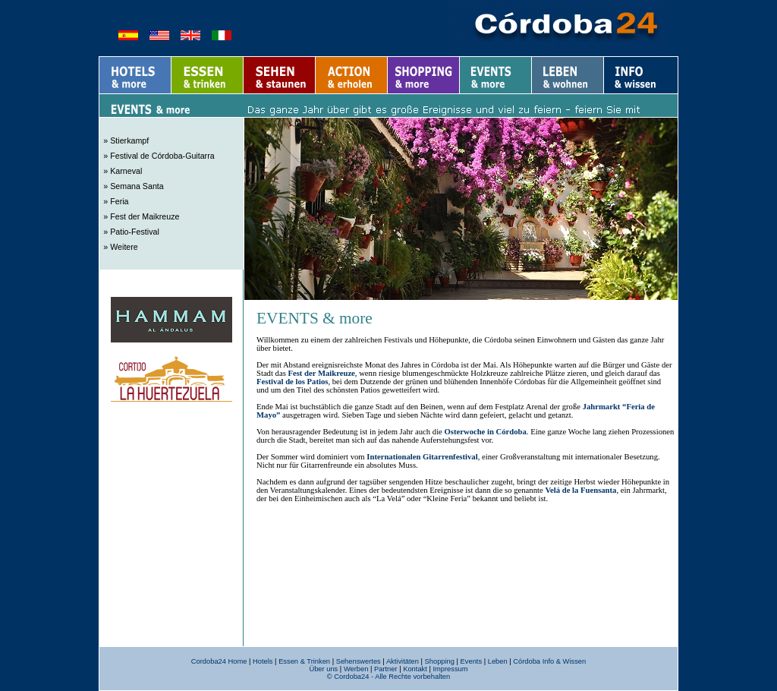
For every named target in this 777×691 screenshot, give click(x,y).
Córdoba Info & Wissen (549, 661)
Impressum (450, 669)
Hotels (262, 661)
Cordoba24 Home (219, 661)
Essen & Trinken (304, 661)
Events (472, 661)
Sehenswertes (358, 661)
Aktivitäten (402, 661)
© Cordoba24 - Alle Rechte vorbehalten (388, 676)
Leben (498, 661)
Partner (386, 669)
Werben (356, 669)
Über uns (323, 669)
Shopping (440, 661)
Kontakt (415, 669)
